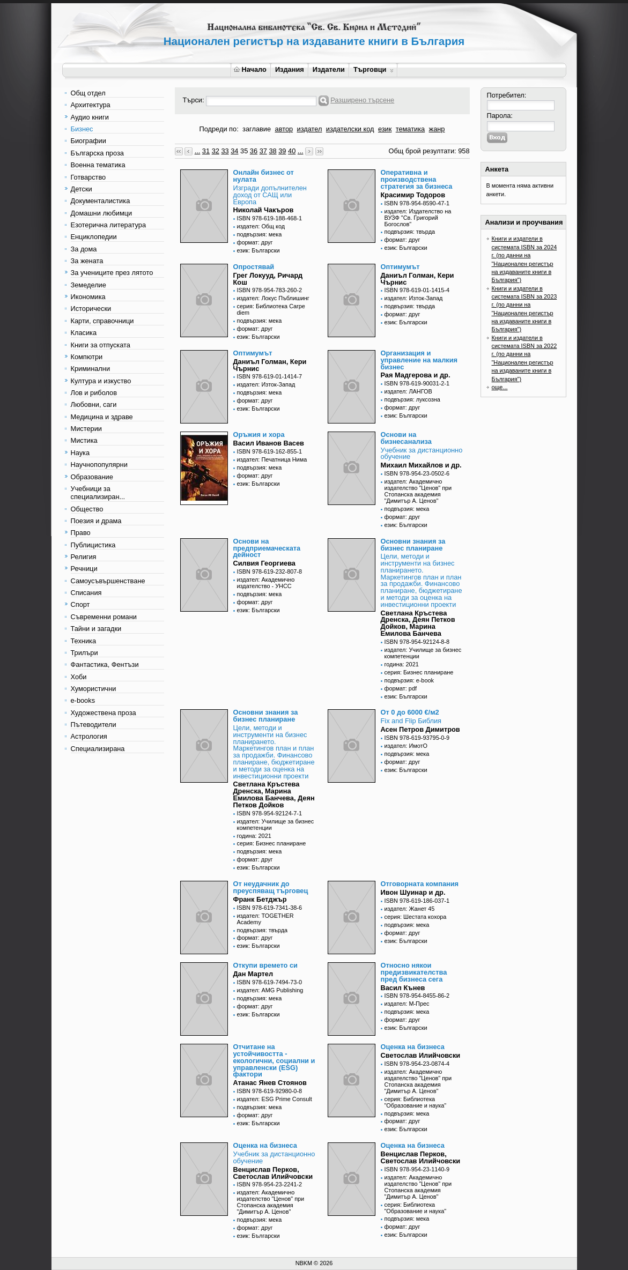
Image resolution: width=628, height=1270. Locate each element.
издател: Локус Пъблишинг (273, 298)
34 (234, 151)
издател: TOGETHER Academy (265, 918)
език (384, 129)
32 (215, 151)
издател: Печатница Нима (272, 459)
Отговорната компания (420, 884)
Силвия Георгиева (264, 563)
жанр (437, 129)
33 (224, 151)
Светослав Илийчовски (421, 1055)
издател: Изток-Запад (414, 298)
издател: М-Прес (407, 1003)
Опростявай (254, 267)
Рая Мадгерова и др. (415, 375)
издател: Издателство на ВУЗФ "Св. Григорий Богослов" (418, 217)
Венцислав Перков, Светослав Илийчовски (273, 1172)
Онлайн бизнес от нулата (263, 175)
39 (282, 151)
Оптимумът (400, 267)
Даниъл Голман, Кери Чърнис (417, 278)
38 (272, 151)
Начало (250, 69)
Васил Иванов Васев (268, 443)
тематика (410, 129)
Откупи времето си (265, 965)
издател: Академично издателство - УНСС (266, 582)
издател (309, 129)
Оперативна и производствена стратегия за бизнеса (417, 179)
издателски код (350, 129)
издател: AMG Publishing (270, 990)
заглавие (256, 129)
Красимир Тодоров (413, 195)
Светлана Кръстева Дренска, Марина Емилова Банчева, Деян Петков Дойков (274, 794)
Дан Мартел (253, 974)
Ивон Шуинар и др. (413, 892)
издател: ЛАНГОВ (408, 391)
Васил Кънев (403, 988)
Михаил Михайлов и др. (421, 465)
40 (291, 151)
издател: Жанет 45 (410, 908)
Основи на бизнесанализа (406, 437)
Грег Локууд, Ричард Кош (268, 278)
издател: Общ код (261, 226)
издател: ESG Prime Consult (274, 1099)
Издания (289, 69)
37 (263, 151)
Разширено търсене (362, 100)
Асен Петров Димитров (420, 729)
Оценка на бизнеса (413, 1047)
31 (206, 151)
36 (253, 151)
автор (284, 129)
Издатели (329, 69)
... (198, 151)
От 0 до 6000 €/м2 (410, 712)
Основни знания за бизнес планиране (413, 544)
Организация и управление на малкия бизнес (419, 360)
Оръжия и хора (259, 434)
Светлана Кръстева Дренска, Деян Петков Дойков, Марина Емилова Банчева (418, 623)
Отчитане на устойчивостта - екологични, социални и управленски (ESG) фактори (274, 1060)
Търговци (373, 69)
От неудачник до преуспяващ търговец (270, 887)
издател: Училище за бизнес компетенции (423, 653)
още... (500, 387)
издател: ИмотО (406, 745)
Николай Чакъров (263, 210)
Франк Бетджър (260, 899)
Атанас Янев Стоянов (270, 1083)
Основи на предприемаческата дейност (267, 548)
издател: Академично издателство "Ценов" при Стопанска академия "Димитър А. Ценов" (418, 491)
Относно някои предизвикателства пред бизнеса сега (414, 972)
